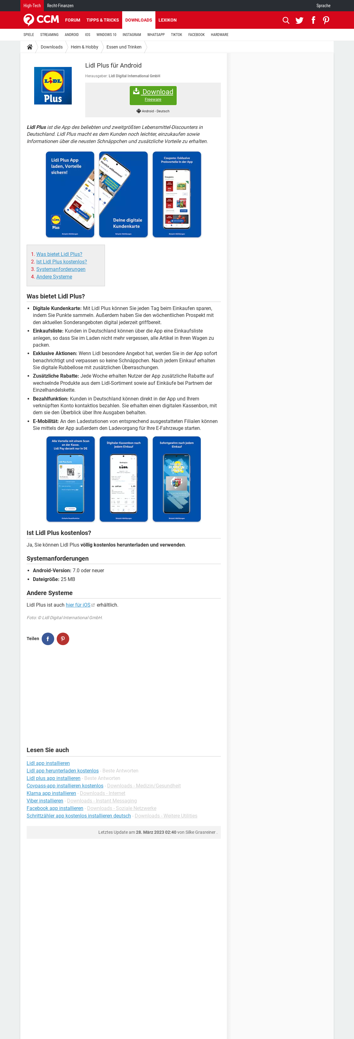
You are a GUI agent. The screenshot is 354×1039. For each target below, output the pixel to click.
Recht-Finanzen (60, 5)
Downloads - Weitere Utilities (166, 816)
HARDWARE (219, 35)
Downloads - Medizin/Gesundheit (144, 786)
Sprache (323, 5)
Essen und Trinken (124, 46)
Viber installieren (45, 801)
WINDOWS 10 (106, 35)
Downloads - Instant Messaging (102, 801)
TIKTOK (176, 35)
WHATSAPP (155, 35)
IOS (87, 35)
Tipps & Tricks (102, 20)
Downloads (138, 20)
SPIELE (28, 35)
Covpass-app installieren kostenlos (65, 786)
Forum (72, 20)
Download (153, 95)
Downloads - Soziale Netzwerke (121, 808)
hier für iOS (78, 605)
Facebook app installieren (55, 808)
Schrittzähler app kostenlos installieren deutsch (79, 816)
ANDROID (72, 35)
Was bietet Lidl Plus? (59, 254)
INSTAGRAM (132, 35)
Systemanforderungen (61, 269)
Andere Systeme (54, 277)
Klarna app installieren (51, 793)
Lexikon (168, 20)
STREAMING (49, 35)
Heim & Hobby (84, 46)
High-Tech (32, 5)
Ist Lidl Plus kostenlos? (61, 262)
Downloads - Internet (102, 793)
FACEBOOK (196, 35)
